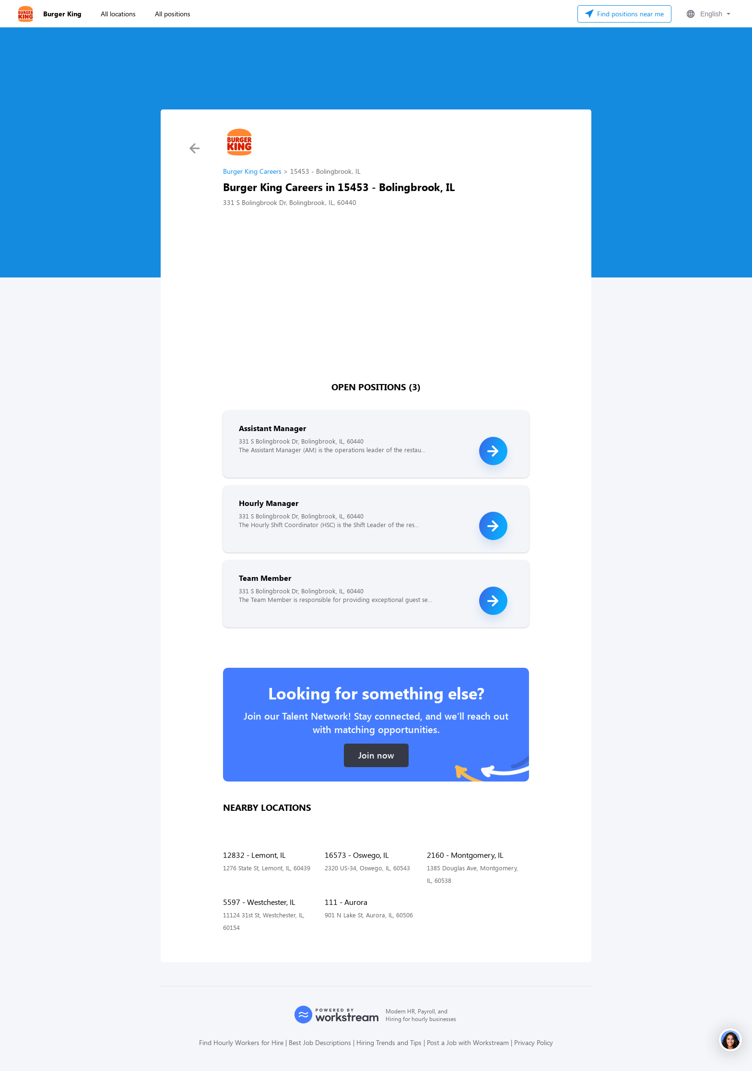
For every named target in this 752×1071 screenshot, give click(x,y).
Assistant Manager (272, 428)
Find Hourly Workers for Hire (241, 1042)
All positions (172, 13)
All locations (118, 13)
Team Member (265, 578)
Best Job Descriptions (320, 1042)
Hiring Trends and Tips (389, 1042)
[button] (707, 14)
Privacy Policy (533, 1042)
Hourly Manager (268, 503)
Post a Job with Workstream (468, 1042)
